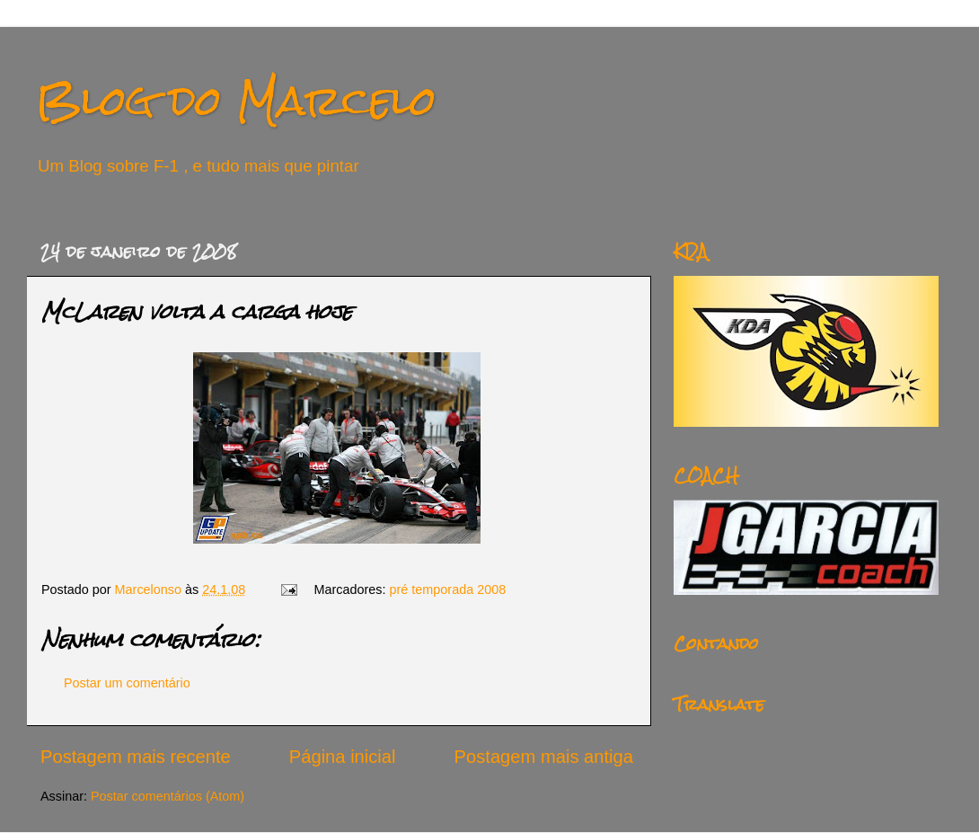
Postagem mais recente (135, 757)
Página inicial (342, 757)
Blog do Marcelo (236, 100)
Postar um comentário (127, 683)
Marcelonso (150, 589)
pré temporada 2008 (448, 589)
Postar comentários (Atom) (167, 796)
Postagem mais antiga (543, 757)
